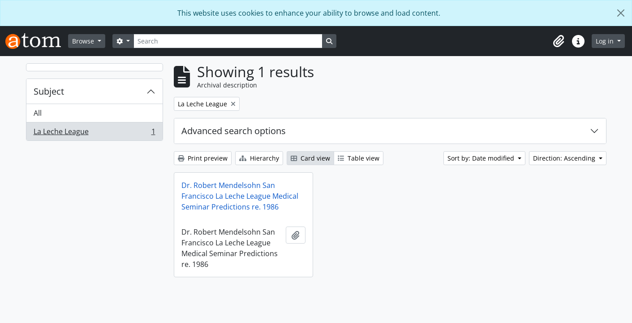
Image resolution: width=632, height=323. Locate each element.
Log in (605, 41)
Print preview (203, 158)
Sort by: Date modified (481, 158)
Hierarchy (259, 158)
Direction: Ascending (565, 158)
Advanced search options (233, 131)
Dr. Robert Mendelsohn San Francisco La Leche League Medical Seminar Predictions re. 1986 (239, 196)
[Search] (227, 41)
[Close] (621, 13)
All (38, 113)
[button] (558, 41)
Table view (358, 158)
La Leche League (94, 133)
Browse (84, 41)
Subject (49, 91)
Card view (310, 158)
